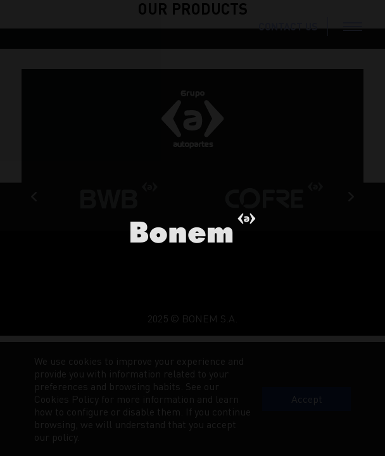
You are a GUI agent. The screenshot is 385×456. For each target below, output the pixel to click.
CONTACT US (288, 26)
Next (350, 197)
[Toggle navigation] (353, 26)
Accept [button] (306, 398)
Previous (34, 197)
